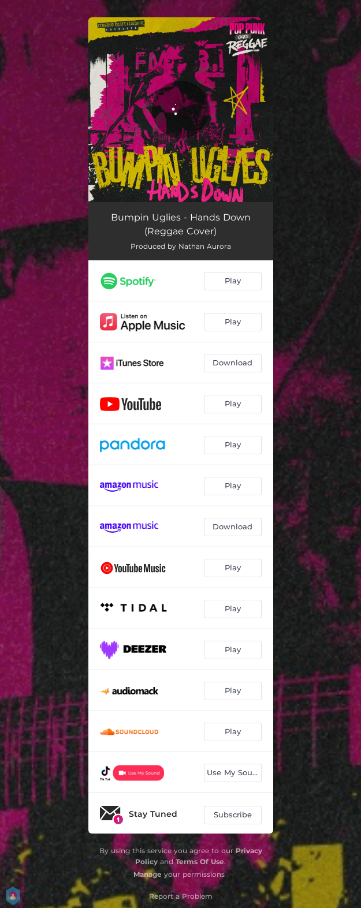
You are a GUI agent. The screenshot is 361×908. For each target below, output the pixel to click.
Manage (147, 874)
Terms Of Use (200, 861)
